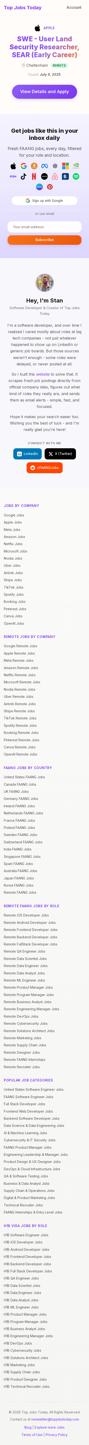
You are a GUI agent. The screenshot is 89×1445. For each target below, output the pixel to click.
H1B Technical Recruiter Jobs (27, 1386)
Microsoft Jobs (15, 551)
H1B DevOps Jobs (18, 1343)
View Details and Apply (44, 91)
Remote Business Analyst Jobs (28, 1002)
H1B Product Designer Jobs (25, 1379)
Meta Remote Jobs (18, 660)
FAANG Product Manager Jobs (28, 1147)
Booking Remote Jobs (21, 733)
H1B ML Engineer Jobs (21, 1307)
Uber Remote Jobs (18, 696)
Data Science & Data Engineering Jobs (34, 1126)
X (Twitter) (60, 454)
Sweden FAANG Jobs (20, 835)
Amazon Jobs (14, 537)
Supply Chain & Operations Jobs (29, 1191)
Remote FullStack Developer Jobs (30, 944)
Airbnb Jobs (13, 573)
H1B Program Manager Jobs (25, 1322)
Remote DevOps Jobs (21, 1016)
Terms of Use (31, 1435)
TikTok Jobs (13, 587)
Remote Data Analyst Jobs (24, 973)
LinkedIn (27, 454)
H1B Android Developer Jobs (26, 1249)
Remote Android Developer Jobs (30, 923)
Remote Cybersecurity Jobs (26, 1023)
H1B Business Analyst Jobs (24, 1329)
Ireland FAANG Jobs (19, 806)
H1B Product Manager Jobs (25, 1314)
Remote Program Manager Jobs (29, 995)
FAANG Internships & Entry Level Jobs (33, 1212)
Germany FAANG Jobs (21, 799)
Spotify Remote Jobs (20, 725)
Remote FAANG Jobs (20, 892)
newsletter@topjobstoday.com (55, 1419)
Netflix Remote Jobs (20, 675)
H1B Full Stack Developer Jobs (28, 1271)
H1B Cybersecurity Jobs (22, 1350)
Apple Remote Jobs (19, 653)
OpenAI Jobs (14, 623)
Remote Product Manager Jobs (28, 987)
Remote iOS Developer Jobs (26, 915)
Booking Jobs (15, 602)
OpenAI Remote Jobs (20, 754)
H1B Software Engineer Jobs (26, 1235)
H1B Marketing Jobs (19, 1365)
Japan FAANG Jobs (19, 878)
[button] (44, 200)
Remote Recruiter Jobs (22, 1067)
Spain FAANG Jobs (18, 864)
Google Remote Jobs (20, 646)
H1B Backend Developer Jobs (27, 1264)
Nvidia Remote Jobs (19, 689)
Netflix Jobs (13, 544)
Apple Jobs (13, 522)
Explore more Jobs (50, 1427)
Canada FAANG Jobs (20, 784)
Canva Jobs (13, 616)
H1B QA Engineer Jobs (21, 1278)
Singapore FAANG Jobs (22, 857)
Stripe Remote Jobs (19, 711)
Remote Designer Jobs (22, 1052)
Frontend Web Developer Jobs (28, 1111)
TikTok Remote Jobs (20, 718)
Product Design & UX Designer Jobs (32, 1162)
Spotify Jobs (14, 594)
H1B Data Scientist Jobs (22, 1286)
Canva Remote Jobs (20, 747)
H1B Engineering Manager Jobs (28, 1336)
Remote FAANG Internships (24, 1060)
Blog (28, 1427)
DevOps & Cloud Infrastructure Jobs (32, 1169)
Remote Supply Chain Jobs (25, 1045)
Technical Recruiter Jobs (23, 1205)
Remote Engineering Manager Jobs (31, 1009)
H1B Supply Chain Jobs (22, 1372)
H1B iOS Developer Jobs (23, 1242)
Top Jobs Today (23, 7)
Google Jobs (14, 515)
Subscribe (44, 239)
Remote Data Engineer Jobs (26, 966)
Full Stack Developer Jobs (24, 1104)
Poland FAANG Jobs (19, 828)
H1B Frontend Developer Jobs (27, 1257)
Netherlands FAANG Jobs (23, 813)
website (43, 374)
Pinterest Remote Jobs (21, 740)
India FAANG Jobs (18, 849)
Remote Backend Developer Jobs (30, 937)
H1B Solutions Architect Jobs (26, 1358)
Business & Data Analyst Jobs (27, 1183)
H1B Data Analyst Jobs (21, 1300)
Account (73, 7)
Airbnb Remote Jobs (20, 704)
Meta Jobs (12, 530)
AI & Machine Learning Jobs (25, 1133)
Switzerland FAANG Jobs (23, 842)
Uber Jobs (12, 565)
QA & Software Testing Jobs (26, 1176)
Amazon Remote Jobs (21, 668)
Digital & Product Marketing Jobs (29, 1198)
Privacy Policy (57, 1435)
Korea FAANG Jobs (18, 885)
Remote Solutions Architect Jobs (29, 1031)
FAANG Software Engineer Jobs (28, 1097)
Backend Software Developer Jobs (32, 1118)
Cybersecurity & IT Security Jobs (30, 1140)
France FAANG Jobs (19, 820)
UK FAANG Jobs (16, 791)
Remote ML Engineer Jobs (24, 980)
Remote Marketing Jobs (22, 1038)
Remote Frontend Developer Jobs (31, 930)
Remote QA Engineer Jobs (24, 951)
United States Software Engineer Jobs (34, 1089)
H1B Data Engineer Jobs (22, 1293)
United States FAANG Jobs (24, 777)
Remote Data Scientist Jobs (25, 959)
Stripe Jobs (13, 580)
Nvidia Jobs (13, 558)
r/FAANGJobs (44, 467)
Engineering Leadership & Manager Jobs (36, 1154)
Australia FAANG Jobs (20, 871)
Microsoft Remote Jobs (22, 682)
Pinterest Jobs (15, 609)
